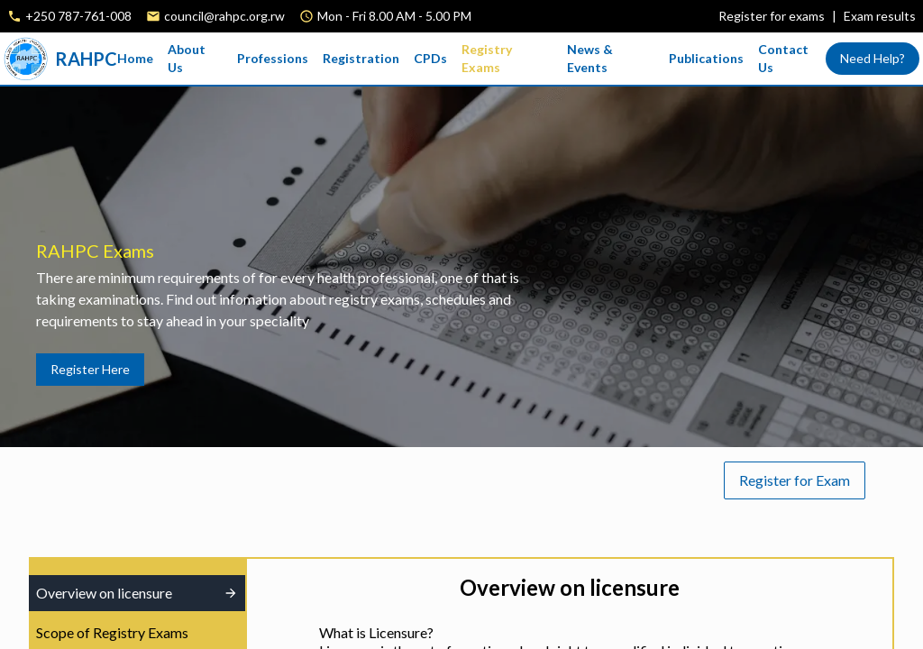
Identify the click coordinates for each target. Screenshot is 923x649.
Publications (706, 58)
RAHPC (60, 58)
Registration (361, 58)
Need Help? (872, 58)
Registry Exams (487, 58)
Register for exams (771, 15)
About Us (187, 58)
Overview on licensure (137, 592)
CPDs (430, 58)
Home (135, 58)
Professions (272, 58)
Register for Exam (794, 480)
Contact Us (783, 58)
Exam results (880, 15)
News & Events (590, 58)
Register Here (90, 369)
